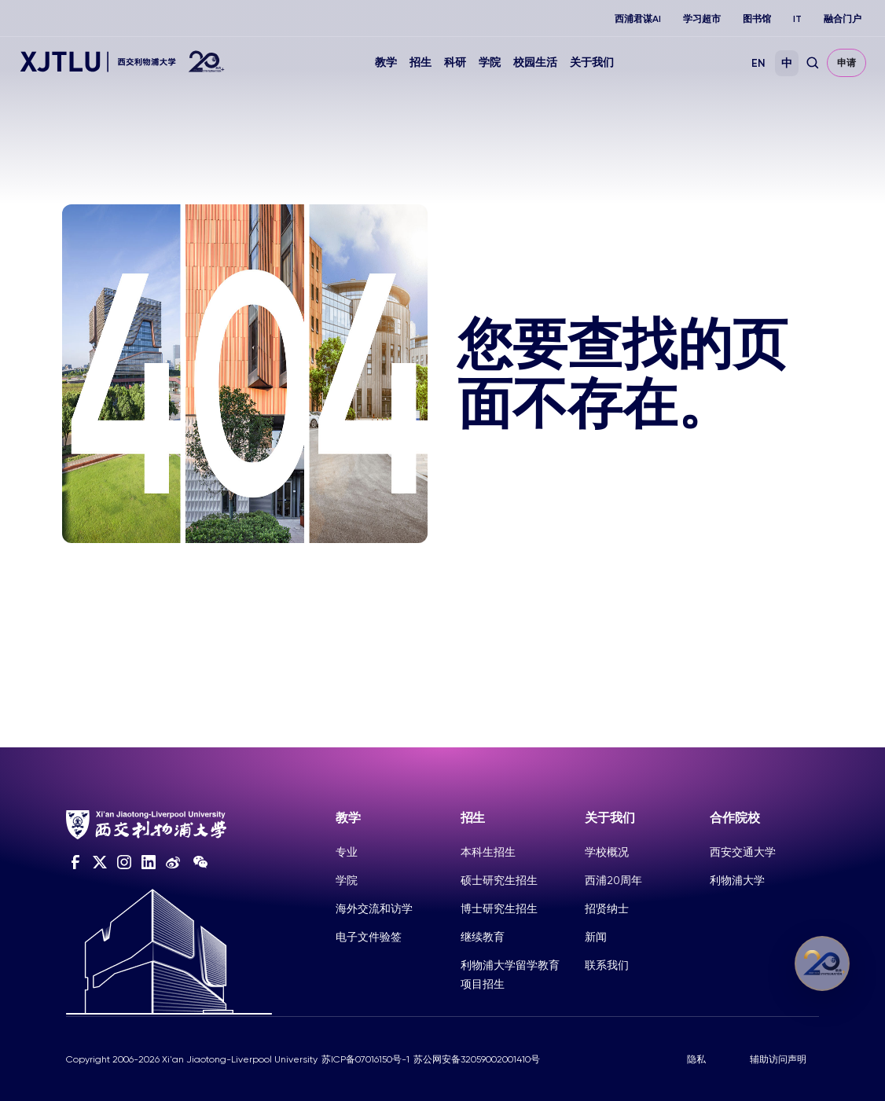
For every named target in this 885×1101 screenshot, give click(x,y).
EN (758, 63)
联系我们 (607, 965)
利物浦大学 (737, 880)
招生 (420, 62)
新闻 (596, 936)
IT (797, 18)
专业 (347, 852)
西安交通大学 (743, 852)
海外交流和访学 (374, 908)
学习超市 (702, 18)
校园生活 (535, 62)
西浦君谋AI (638, 18)
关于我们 (592, 62)
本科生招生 (488, 852)
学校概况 (607, 852)
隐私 (696, 1059)
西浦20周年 (613, 880)
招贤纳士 (607, 908)
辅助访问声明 (778, 1059)
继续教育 (483, 936)
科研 (455, 62)
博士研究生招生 (499, 908)
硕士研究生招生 (499, 880)
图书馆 (757, 18)
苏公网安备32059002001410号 (476, 1059)
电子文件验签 (369, 936)
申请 (846, 62)
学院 (490, 62)
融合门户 (842, 18)
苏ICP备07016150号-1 (365, 1059)
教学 (386, 62)
